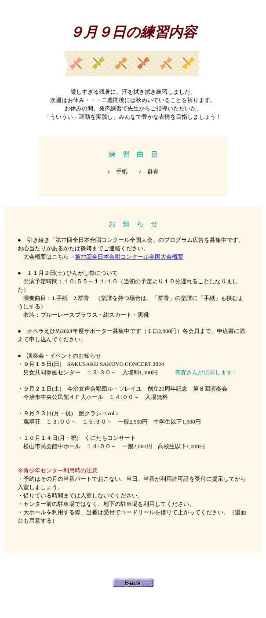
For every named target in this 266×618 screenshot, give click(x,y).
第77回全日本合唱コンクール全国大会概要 (129, 256)
